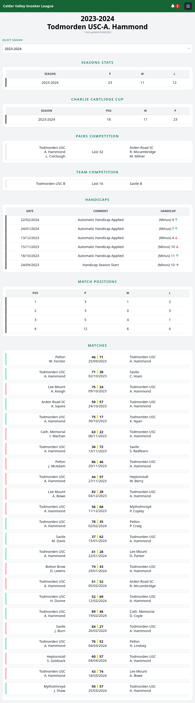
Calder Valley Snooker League (28, 6)
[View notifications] (176, 6)
